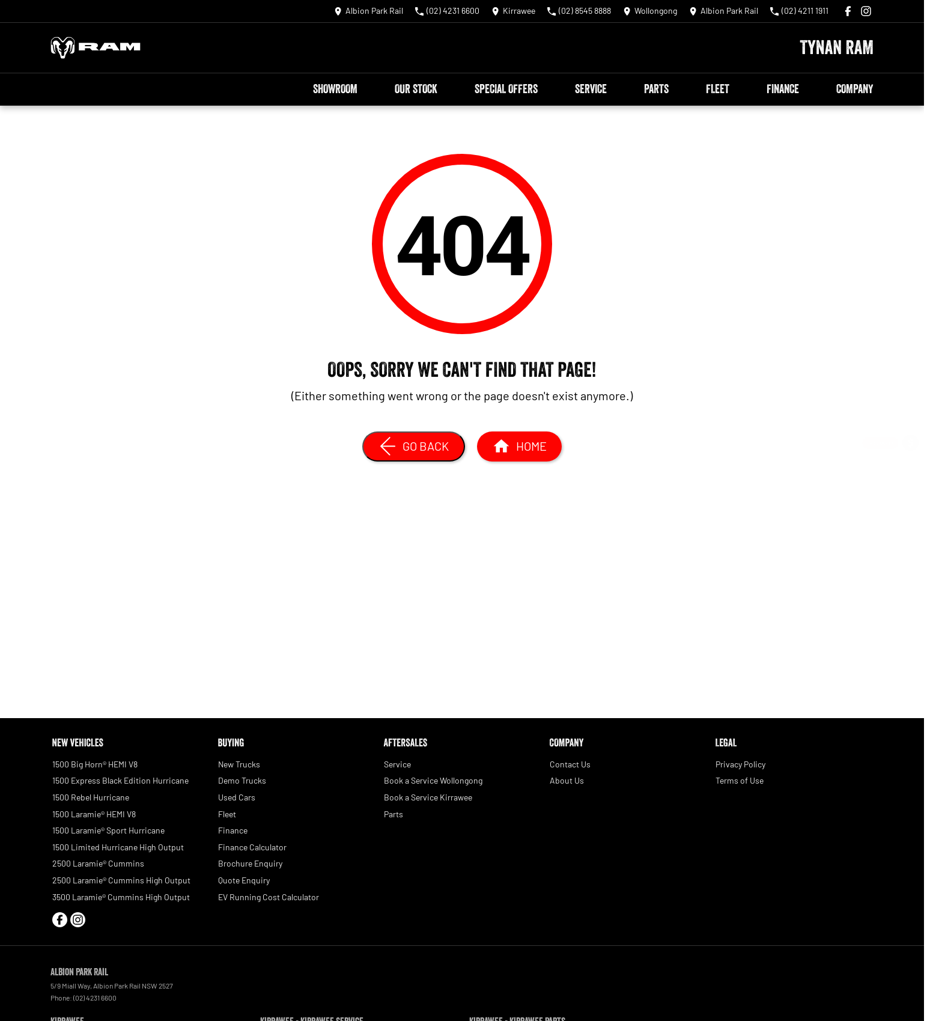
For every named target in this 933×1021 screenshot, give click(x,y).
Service (591, 89)
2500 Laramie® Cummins (98, 863)
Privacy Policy (740, 764)
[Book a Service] (910, 476)
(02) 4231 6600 (95, 997)
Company (854, 89)
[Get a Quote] (910, 444)
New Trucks (239, 764)
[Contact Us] (368, 11)
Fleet (717, 89)
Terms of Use (740, 780)
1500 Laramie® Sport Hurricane (108, 830)
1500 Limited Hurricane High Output (118, 847)
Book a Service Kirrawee (428, 797)
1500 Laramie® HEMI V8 (94, 814)
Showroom (335, 89)
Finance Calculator (252, 847)
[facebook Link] (848, 11)
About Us (567, 780)
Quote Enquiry (244, 880)
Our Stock (416, 89)
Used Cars (236, 797)
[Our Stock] (910, 571)
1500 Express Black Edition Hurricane (120, 780)
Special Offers (506, 89)
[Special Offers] (910, 508)
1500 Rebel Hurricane (90, 797)
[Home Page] (95, 48)
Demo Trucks (242, 780)
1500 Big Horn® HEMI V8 (95, 764)
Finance (783, 89)
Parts (656, 89)
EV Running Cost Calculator (268, 897)
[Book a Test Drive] (910, 539)
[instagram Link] (866, 11)
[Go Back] (413, 446)
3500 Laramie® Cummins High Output (121, 897)
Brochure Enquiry (250, 863)
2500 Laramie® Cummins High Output (121, 880)
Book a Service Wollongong (433, 780)
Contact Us (570, 764)
